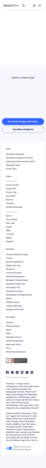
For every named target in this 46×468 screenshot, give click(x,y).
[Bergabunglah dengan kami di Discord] (31, 372)
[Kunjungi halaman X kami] (27, 372)
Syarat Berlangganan (15, 276)
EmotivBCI (10, 196)
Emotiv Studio (12, 185)
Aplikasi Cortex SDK (15, 309)
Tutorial (9, 258)
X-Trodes (10, 234)
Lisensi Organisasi (14, 305)
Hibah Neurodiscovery (16, 351)
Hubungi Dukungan (14, 291)
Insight (9, 227)
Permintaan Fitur (13, 287)
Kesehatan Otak (13, 165)
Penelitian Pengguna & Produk (19, 158)
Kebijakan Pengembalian (17, 280)
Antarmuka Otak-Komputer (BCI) (20, 161)
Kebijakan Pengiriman (15, 283)
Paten (8, 333)
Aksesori (10, 241)
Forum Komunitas (13, 272)
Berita (8, 329)
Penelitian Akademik (15, 154)
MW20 (9, 238)
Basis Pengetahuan (14, 261)
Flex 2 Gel (10, 223)
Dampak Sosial (12, 326)
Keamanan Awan (13, 344)
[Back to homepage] (11, 6)
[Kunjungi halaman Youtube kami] (22, 372)
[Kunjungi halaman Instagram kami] (12, 372)
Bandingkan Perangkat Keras (19, 294)
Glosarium (10, 269)
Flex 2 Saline (11, 219)
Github (9, 298)
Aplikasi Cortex (12, 302)
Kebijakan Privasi (13, 337)
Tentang (9, 322)
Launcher (10, 203)
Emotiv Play (11, 169)
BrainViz (9, 199)
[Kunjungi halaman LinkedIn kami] (17, 372)
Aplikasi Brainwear (14, 207)
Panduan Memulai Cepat (17, 254)
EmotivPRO (11, 188)
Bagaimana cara (13, 265)
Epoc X (9, 215)
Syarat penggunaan (15, 340)
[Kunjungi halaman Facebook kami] (7, 372)
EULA (8, 348)
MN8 (8, 230)
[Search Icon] (23, 5)
